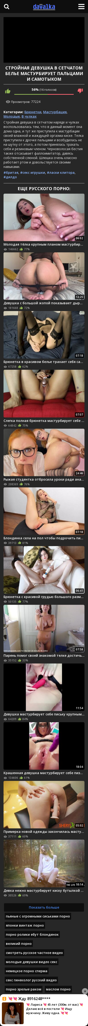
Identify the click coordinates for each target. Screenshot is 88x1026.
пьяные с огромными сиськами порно (38, 916)
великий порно (19, 943)
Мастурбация (55, 112)
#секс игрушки (32, 172)
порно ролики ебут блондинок (32, 934)
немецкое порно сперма (26, 971)
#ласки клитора (61, 172)
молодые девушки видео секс (31, 962)
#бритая (11, 172)
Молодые (12, 116)
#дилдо (10, 177)
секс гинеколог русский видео (31, 980)
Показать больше (44, 907)
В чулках (29, 116)
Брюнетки (32, 112)
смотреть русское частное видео (34, 952)
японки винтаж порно (25, 925)
